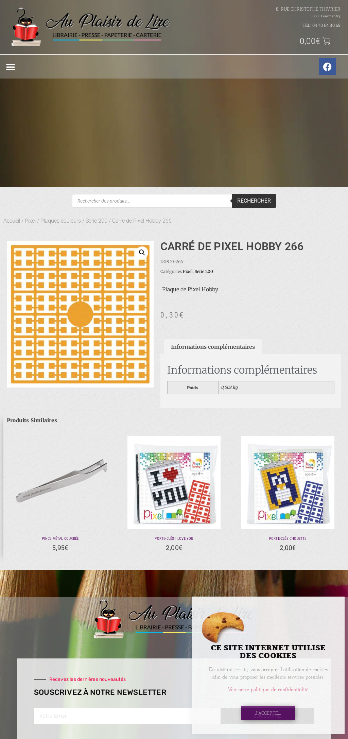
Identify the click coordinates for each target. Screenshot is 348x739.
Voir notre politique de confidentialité (268, 689)
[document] (174, 369)
